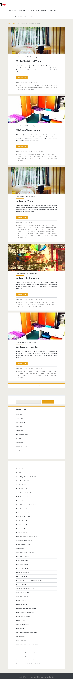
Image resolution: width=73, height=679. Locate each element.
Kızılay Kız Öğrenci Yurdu (36, 40)
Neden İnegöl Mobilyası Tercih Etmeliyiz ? (26, 536)
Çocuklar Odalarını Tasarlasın (23, 616)
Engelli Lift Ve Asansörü (22, 469)
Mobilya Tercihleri (20, 620)
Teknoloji (12, 16)
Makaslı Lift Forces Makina (22, 489)
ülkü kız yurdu (29, 90)
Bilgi (20, 83)
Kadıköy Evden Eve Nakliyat (23, 524)
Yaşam (36, 152)
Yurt (35, 83)
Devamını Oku (23, 77)
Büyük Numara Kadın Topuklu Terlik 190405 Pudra (28, 664)
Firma (31, 83)
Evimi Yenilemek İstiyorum (22, 556)
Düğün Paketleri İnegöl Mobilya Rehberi (26, 516)
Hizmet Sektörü (24, 10)
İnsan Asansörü (20, 548)
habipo (36, 57)
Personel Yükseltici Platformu (23, 508)
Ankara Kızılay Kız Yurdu (46, 229)
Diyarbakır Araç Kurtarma (22, 568)
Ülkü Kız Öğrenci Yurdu (36, 109)
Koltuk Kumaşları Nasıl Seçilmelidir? (25, 612)
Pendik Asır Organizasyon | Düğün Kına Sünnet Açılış (29, 580)
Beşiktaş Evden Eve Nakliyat (22, 496)
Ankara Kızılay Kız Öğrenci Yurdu (31, 227)
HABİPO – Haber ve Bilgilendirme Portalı (36, 677)
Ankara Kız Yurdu (25, 86)
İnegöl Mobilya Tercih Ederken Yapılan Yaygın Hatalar (29, 504)
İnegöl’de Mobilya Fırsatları (23, 592)
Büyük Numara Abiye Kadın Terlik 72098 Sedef (27, 656)
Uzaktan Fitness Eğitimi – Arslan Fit (24, 493)
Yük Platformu (19, 442)
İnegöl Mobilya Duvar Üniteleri (23, 596)
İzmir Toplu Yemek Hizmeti (23, 520)
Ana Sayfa (12, 10)
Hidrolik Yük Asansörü (21, 532)
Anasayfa (12, 24)
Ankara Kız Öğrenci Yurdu (29, 155)
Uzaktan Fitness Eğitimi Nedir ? (23, 481)
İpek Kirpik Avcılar (20, 636)
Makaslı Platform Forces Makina (24, 473)
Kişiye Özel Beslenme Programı (24, 500)
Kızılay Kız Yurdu (36, 158)
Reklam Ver (22, 16)
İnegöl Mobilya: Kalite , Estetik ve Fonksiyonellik (27, 477)
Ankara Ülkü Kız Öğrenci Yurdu (32, 156)
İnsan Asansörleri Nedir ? (22, 485)
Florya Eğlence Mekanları (22, 564)
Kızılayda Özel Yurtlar (36, 326)
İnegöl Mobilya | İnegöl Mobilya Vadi (25, 552)
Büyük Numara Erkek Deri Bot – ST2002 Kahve (27, 644)
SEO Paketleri (19, 418)
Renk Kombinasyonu (21, 600)
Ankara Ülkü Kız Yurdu (26, 231)
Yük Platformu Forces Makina (23, 512)
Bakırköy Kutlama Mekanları (23, 544)
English (30, 16)
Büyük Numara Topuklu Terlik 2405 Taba (26, 660)
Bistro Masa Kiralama (21, 576)
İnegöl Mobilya (19, 414)
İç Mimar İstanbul (20, 422)
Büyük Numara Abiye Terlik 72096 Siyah (26, 652)
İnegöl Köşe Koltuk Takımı (22, 624)
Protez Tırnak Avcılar (21, 640)
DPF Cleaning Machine (22, 434)
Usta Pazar (18, 438)
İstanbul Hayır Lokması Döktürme (24, 540)
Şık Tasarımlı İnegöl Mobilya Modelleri (25, 588)
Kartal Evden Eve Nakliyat (22, 446)
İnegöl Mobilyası (20, 454)
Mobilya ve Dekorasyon (40, 10)
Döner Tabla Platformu (21, 528)
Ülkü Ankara (40, 233)
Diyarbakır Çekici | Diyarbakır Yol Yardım (26, 584)
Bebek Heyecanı (20, 628)
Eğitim (25, 83)
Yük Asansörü (19, 430)
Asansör (53, 10)
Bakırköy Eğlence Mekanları (23, 560)
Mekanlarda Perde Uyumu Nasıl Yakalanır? (26, 608)
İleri (39, 385)
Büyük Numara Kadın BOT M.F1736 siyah (26, 648)
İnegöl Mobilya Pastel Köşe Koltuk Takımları (26, 632)
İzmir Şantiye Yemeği (21, 450)
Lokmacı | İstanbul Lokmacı (23, 572)
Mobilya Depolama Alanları (22, 604)
